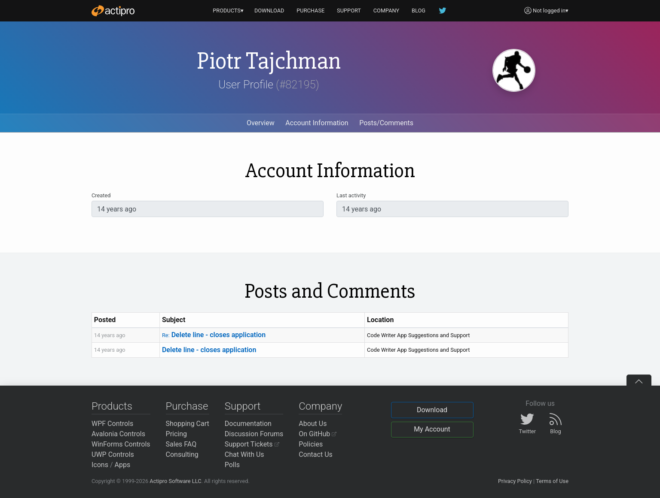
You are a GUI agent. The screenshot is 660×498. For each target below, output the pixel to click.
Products (112, 406)
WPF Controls (112, 424)
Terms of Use (552, 481)
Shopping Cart (187, 424)
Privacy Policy (515, 481)
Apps (123, 465)
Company (320, 406)
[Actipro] (113, 10)
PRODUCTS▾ (228, 10)
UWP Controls (113, 454)
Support (243, 406)
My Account (432, 429)
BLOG (418, 10)
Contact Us (316, 454)
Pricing (176, 434)
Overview (261, 123)
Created (101, 195)
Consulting (182, 454)
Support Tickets (252, 444)
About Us (313, 424)
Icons (100, 465)
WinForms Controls (121, 444)
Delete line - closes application (214, 335)
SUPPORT (349, 10)
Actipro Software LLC (175, 481)
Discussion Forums (254, 434)
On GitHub (317, 434)
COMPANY (386, 10)
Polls (232, 465)
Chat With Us (244, 454)
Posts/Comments (386, 123)
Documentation (248, 424)
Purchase (187, 406)
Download (432, 410)
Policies (311, 444)
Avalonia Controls (118, 434)
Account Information (316, 123)
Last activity (351, 195)
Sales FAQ (181, 444)
